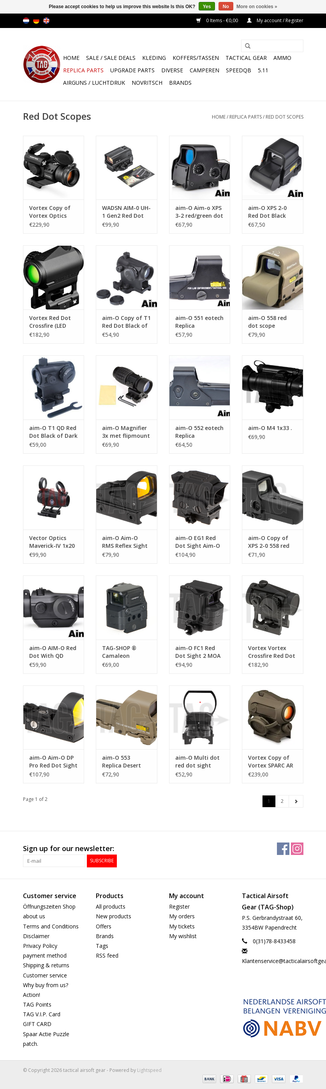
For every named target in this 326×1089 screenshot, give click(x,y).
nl (26, 20)
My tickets (182, 926)
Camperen (204, 70)
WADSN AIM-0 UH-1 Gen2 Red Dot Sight (126, 212)
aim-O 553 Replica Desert (121, 761)
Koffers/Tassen (196, 57)
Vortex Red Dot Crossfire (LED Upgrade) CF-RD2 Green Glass (52, 322)
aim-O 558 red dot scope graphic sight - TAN (268, 322)
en (46, 20)
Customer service (45, 975)
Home (71, 57)
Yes (207, 6)
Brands (180, 82)
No (226, 6)
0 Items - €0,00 (217, 20)
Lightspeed (149, 1070)
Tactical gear (246, 57)
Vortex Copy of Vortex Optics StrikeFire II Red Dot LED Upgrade (52, 212)
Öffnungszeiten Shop (49, 906)
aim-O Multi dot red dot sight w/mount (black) (197, 761)
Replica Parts (83, 70)
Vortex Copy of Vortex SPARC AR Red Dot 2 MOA (270, 761)
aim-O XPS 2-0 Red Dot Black (267, 211)
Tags (102, 945)
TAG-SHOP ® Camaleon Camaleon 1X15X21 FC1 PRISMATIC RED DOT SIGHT (122, 652)
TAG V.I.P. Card (41, 1014)
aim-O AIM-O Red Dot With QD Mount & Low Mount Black (52, 652)
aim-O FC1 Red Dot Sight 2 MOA (197, 651)
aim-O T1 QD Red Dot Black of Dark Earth (53, 432)
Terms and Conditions (51, 926)
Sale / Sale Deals (111, 57)
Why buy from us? (45, 985)
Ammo (282, 57)
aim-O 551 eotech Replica (199, 321)
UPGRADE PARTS (132, 70)
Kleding (154, 57)
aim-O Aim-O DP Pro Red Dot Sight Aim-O (53, 761)
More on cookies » (256, 6)
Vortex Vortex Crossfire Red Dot (271, 651)
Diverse (172, 70)
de (36, 20)
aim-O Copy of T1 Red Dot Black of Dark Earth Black (126, 322)
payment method (45, 955)
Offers (103, 926)
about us (34, 916)
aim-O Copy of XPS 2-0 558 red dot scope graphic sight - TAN (268, 542)
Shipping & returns (46, 965)
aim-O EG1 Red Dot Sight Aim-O (197, 541)
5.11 (263, 70)
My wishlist (183, 936)
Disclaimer (36, 936)
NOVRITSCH (147, 82)
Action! (31, 994)
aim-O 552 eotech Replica (199, 431)
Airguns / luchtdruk (94, 82)
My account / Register (275, 20)
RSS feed (107, 955)
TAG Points (37, 1004)
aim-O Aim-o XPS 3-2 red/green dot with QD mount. (199, 212)
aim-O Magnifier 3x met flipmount (126, 431)
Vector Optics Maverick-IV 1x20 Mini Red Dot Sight (52, 542)
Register (179, 906)
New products (113, 916)
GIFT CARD (37, 1024)
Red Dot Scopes (284, 117)
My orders (182, 916)
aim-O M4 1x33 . (270, 428)
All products (110, 906)
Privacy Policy (40, 945)
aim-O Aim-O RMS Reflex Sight (125, 541)
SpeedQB (238, 70)
